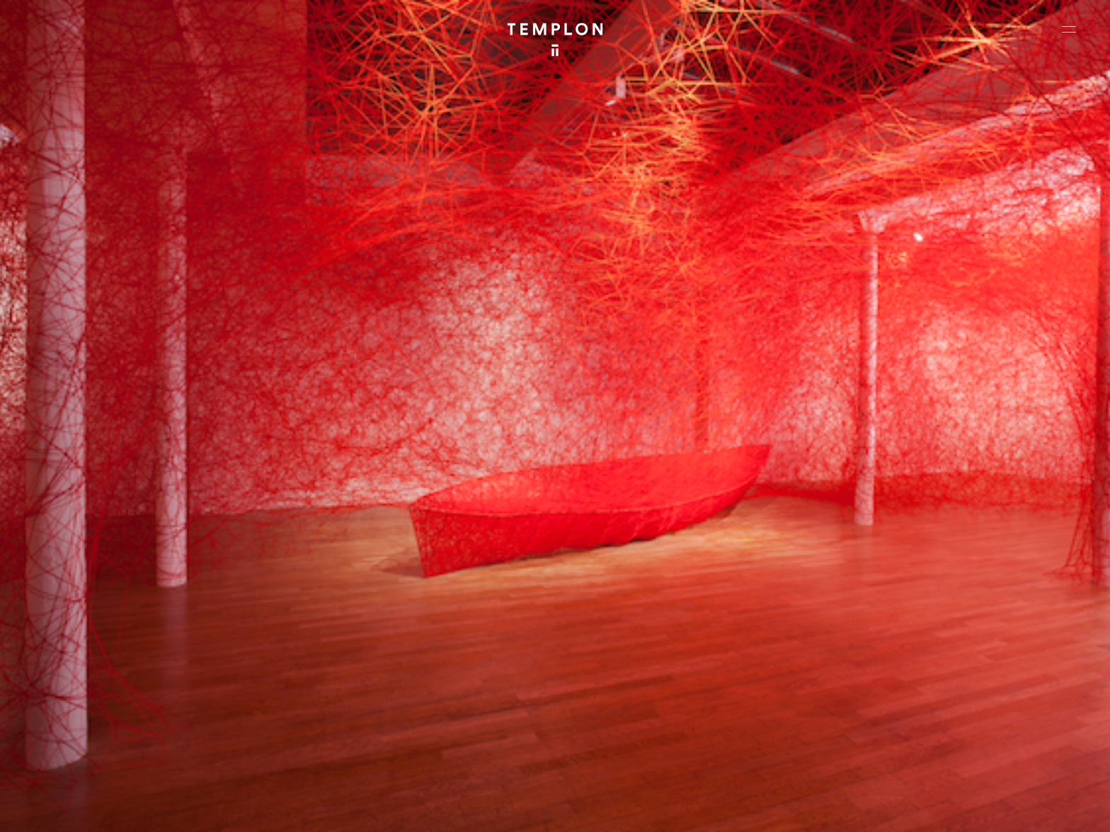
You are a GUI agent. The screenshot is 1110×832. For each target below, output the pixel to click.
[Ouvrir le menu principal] (1069, 29)
